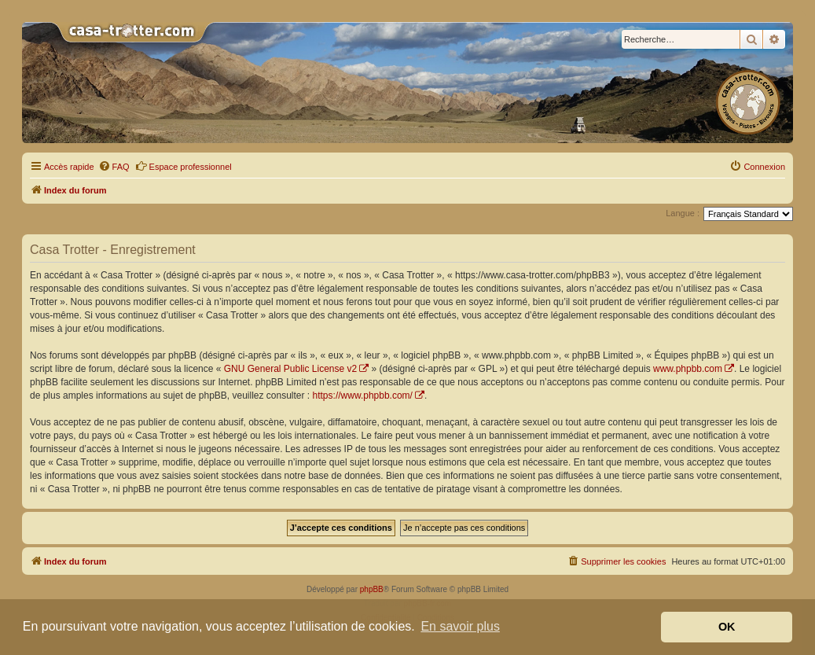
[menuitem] (114, 166)
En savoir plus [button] (460, 626)
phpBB (372, 589)
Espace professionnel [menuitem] (183, 165)
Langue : (682, 213)
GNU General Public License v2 (290, 368)
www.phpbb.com (687, 368)
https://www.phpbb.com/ (363, 395)
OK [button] (727, 626)
